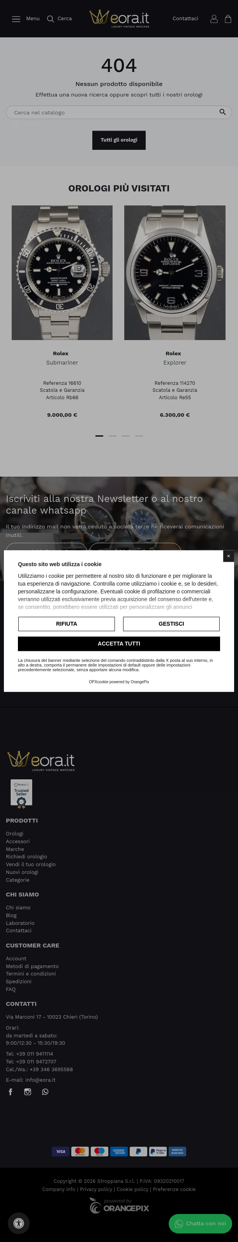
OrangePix (140, 682)
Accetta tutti (119, 643)
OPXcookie (98, 682)
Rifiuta (66, 624)
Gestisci (171, 624)
